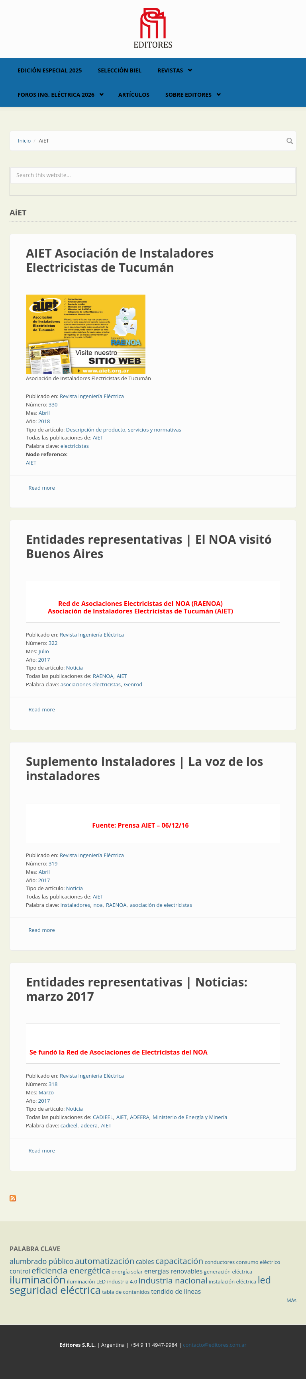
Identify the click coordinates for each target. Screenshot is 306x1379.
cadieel (69, 1125)
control (20, 1271)
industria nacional (173, 1280)
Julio (44, 651)
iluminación (38, 1279)
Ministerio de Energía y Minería (190, 1117)
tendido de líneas (176, 1291)
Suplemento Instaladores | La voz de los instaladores (144, 768)
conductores (220, 1262)
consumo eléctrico (258, 1262)
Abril (44, 412)
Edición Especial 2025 (50, 70)
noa (98, 904)
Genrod (133, 684)
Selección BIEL (120, 70)
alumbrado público (41, 1261)
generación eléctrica (228, 1271)
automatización (105, 1260)
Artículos (133, 94)
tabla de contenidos (126, 1291)
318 (53, 1084)
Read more (42, 487)
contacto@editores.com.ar (214, 1344)
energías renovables (173, 1271)
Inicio (24, 140)
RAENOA (103, 676)
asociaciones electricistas (91, 684)
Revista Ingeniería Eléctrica (92, 396)
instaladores (75, 904)
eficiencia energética (70, 1270)
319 (53, 863)
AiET (98, 437)
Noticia (74, 667)
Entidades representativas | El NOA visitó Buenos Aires (149, 546)
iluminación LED (86, 1281)
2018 (44, 421)
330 (53, 404)
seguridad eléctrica (55, 1290)
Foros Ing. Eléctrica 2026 (56, 94)
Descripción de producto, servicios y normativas (123, 429)
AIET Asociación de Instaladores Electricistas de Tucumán (120, 260)
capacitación (179, 1260)
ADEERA (139, 1117)
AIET (31, 462)
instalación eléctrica (232, 1281)
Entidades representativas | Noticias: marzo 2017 (136, 989)
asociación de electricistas (161, 904)
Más (291, 1300)
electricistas (75, 445)
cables (145, 1261)
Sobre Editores (188, 94)
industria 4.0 (122, 1281)
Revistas (170, 70)
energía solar (127, 1271)
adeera (89, 1125)
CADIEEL (103, 1117)
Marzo (46, 1092)
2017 (44, 659)
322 (53, 643)
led (264, 1280)
